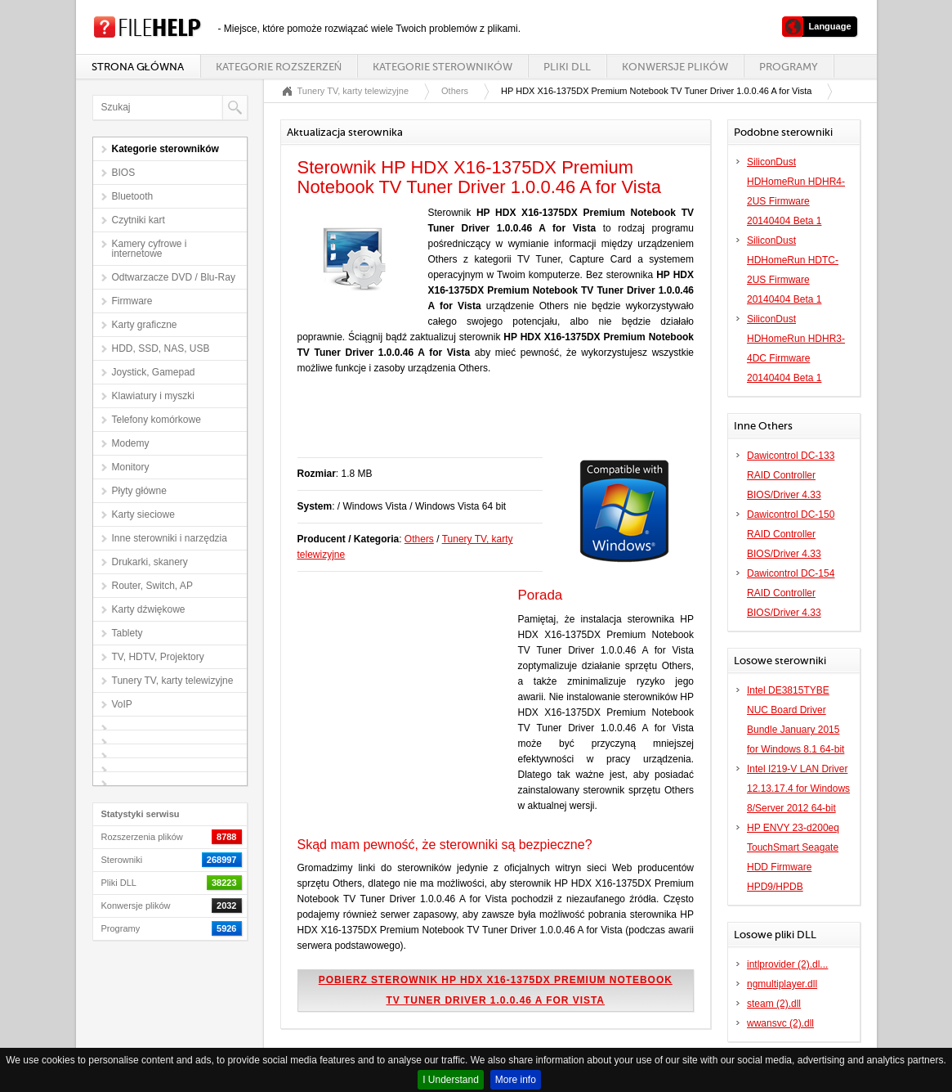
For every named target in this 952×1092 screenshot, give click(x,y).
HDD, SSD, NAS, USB (161, 348)
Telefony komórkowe (156, 419)
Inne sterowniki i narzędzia (169, 538)
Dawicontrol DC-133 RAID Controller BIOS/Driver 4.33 (790, 475)
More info (515, 1079)
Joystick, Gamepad (153, 372)
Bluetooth (133, 196)
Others (454, 91)
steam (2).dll (774, 1003)
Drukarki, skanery (150, 562)
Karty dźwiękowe (148, 609)
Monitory (131, 467)
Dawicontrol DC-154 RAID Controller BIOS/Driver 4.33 (790, 593)
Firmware (132, 301)
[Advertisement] (488, 424)
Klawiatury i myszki (153, 396)
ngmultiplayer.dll (782, 984)
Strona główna (138, 67)
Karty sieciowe (143, 514)
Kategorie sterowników (442, 67)
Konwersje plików (675, 67)
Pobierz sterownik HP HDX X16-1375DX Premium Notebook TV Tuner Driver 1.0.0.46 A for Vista (496, 990)
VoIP (122, 704)
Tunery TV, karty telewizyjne (173, 680)
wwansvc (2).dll (780, 1023)
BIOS (124, 172)
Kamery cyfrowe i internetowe (149, 248)
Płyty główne (139, 491)
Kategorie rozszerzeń (279, 67)
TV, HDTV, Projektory (158, 657)
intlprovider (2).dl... (787, 964)
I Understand (450, 1079)
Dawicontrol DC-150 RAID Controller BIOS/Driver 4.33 (790, 534)
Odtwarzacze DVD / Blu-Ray (173, 277)
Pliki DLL (567, 67)
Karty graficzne (144, 324)
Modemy (131, 443)
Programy (788, 67)
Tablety (127, 633)
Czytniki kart (138, 220)
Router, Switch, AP (152, 585)
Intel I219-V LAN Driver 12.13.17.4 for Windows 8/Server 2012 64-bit (798, 788)
